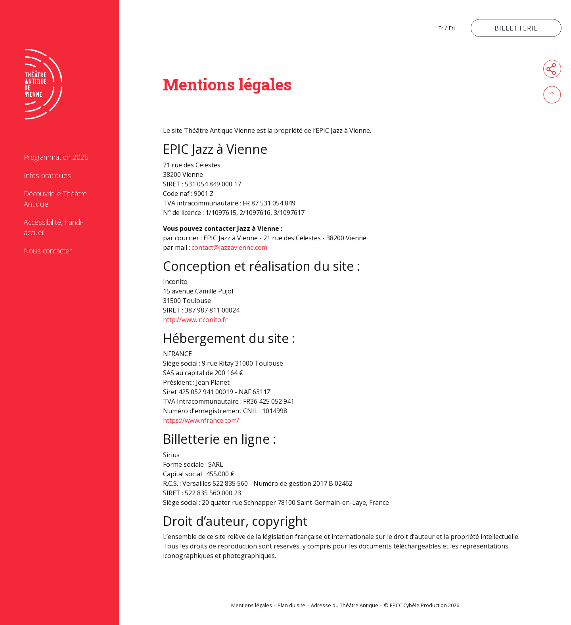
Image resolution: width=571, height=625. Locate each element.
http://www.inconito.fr (195, 319)
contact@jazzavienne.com (229, 247)
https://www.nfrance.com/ (201, 420)
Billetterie (516, 28)
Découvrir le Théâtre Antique (55, 199)
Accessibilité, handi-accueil (54, 227)
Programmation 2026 (56, 157)
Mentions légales (251, 605)
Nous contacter (48, 250)
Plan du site (291, 605)
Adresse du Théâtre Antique (344, 605)
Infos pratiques (47, 175)
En (451, 28)
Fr (440, 28)
